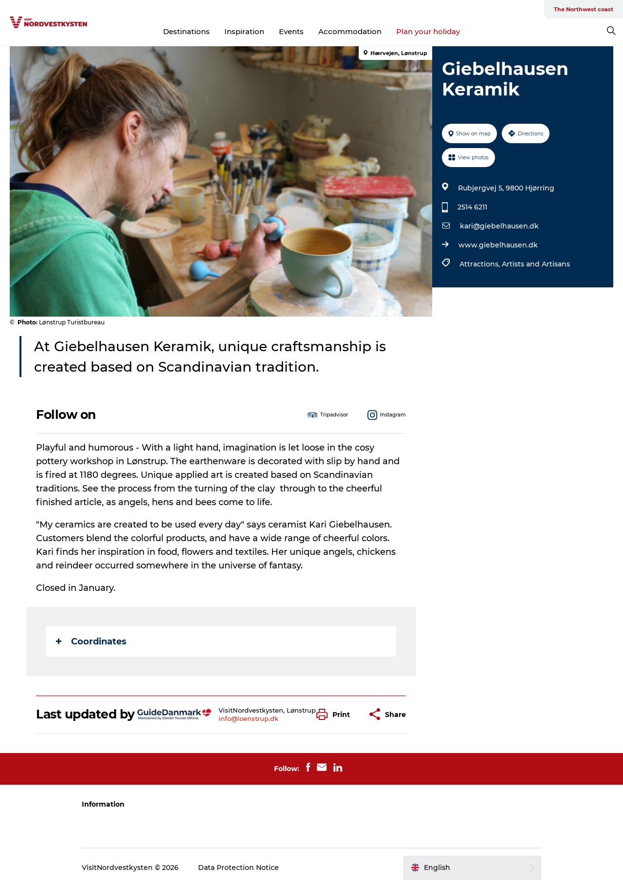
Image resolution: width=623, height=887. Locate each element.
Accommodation (350, 31)
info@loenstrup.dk (248, 718)
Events (291, 31)
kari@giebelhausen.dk (499, 226)
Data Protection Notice (238, 867)
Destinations (186, 31)
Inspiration (244, 31)
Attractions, (480, 264)
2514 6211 (472, 207)
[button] (335, 714)
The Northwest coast (583, 9)
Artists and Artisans (536, 264)
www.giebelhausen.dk (498, 245)
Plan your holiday (428, 31)
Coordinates (91, 641)
